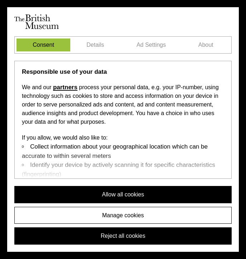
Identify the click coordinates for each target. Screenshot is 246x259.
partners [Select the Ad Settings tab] (65, 87)
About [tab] (205, 45)
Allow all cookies (123, 194)
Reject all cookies (123, 236)
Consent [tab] (43, 45)
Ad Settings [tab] (151, 45)
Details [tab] (95, 45)
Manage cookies (123, 215)
